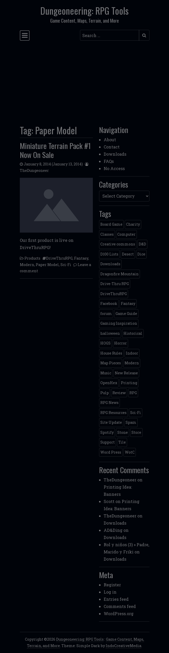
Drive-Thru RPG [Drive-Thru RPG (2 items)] (114, 283)
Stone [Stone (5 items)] (122, 432)
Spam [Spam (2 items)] (131, 422)
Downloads (115, 154)
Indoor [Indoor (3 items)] (132, 353)
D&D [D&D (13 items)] (142, 244)
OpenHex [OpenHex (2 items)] (108, 382)
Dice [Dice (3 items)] (141, 254)
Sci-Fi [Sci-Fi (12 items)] (135, 412)
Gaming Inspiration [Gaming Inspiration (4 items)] (118, 323)
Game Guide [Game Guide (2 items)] (126, 313)
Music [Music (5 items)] (105, 372)
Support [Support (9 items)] (107, 442)
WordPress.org (119, 613)
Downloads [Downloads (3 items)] (110, 263)
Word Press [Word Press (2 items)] (110, 452)
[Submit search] (144, 35)
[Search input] (109, 35)
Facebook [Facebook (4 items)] (108, 303)
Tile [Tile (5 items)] (122, 442)
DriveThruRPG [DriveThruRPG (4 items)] (113, 293)
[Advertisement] (84, 81)
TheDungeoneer (34, 170)
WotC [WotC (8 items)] (130, 452)
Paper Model (47, 264)
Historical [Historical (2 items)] (132, 333)
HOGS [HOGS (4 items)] (105, 343)
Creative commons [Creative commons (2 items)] (117, 244)
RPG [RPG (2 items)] (133, 392)
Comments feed (120, 606)
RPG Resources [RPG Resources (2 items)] (113, 412)
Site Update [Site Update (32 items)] (111, 422)
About (110, 139)
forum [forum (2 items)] (106, 313)
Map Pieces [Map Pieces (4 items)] (110, 362)
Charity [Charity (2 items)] (133, 224)
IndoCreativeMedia (123, 645)
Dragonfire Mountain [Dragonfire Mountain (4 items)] (119, 273)
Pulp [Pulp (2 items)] (104, 392)
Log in (110, 592)
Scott (109, 501)
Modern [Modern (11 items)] (131, 362)
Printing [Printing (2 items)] (129, 382)
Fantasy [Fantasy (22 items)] (128, 303)
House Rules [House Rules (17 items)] (111, 353)
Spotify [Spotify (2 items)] (107, 432)
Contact (112, 146)
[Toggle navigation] (25, 35)
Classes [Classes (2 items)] (107, 234)
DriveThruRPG (59, 258)
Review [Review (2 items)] (119, 392)
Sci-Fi (65, 264)
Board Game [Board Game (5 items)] (111, 224)
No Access (114, 168)
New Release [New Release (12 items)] (126, 372)
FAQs (109, 161)
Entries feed (116, 599)
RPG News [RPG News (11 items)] (109, 402)
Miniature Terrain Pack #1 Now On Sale (55, 150)
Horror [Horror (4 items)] (120, 343)
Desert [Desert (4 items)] (128, 254)
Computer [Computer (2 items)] (126, 234)
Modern (27, 264)
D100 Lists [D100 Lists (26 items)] (109, 254)
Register (112, 584)
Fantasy (81, 258)
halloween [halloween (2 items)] (110, 333)
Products (32, 258)
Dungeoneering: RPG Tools (84, 10)
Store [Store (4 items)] (136, 432)
